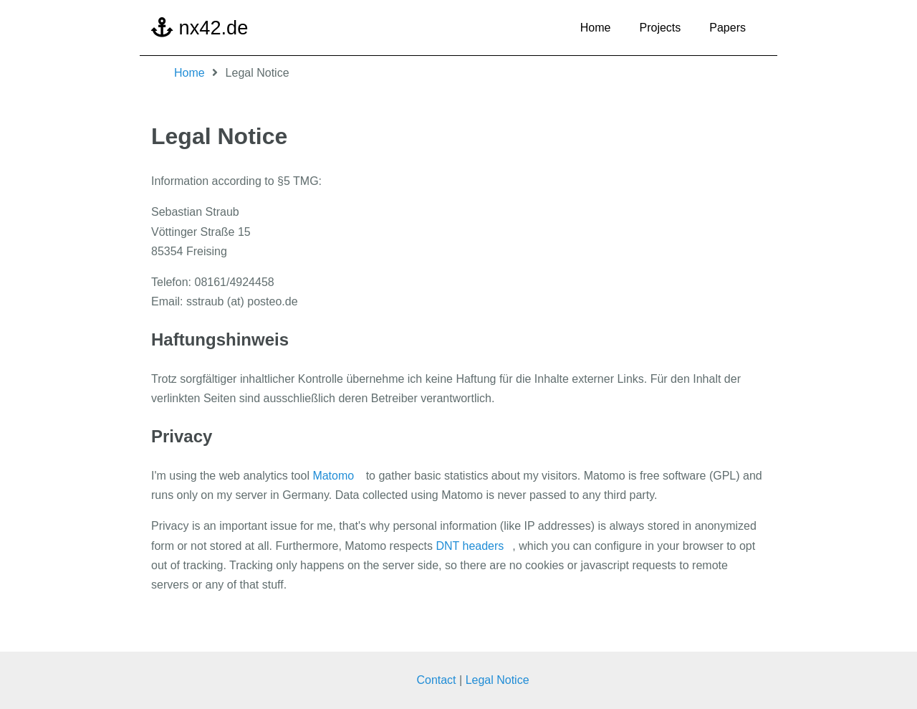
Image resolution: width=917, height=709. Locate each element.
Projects (660, 28)
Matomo (333, 476)
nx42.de (199, 27)
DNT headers (470, 546)
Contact (436, 681)
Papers (727, 28)
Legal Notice (497, 681)
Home (595, 28)
